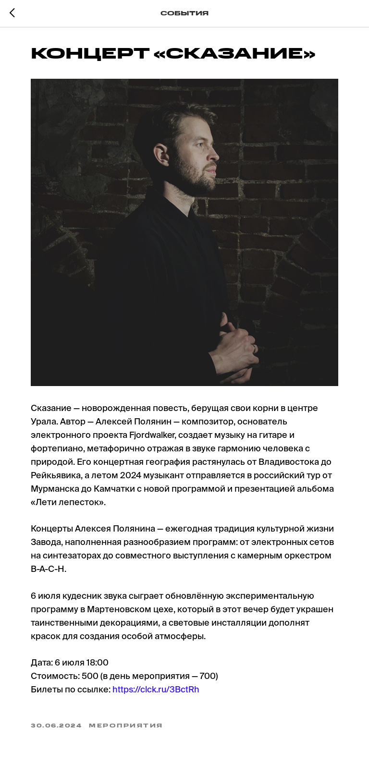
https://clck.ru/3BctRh (155, 690)
